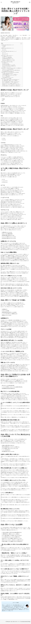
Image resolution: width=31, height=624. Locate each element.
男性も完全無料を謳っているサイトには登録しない (10, 74)
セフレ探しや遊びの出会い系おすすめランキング (9, 51)
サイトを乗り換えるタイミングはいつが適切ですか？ (10, 82)
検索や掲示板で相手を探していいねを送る (9, 312)
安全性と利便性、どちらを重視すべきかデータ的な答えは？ (12, 541)
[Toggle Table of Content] (21, 43)
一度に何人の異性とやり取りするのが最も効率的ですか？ (11, 79)
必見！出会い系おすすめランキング (15, 2)
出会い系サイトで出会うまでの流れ (7, 61)
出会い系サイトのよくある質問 (6, 78)
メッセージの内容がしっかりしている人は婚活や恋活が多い (11, 70)
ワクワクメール (5, 54)
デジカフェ (5, 50)
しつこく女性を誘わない (6, 76)
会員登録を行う (4, 309)
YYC (3, 100)
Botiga (29, 621)
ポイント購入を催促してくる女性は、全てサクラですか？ (11, 81)
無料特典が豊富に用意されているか (8, 58)
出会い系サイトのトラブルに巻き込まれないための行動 (10, 72)
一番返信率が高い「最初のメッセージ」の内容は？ (10, 80)
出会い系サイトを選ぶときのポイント (7, 55)
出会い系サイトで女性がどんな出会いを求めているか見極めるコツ (12, 68)
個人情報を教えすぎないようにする (8, 77)
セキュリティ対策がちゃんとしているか (9, 59)
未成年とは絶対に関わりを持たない (8, 73)
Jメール (4, 52)
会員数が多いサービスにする (7, 56)
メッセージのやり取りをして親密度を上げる (9, 313)
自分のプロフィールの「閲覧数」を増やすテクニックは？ (11, 83)
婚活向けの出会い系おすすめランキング (8, 48)
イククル (4, 49)
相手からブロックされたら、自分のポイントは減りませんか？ (12, 84)
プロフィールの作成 (5, 310)
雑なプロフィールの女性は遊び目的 (8, 69)
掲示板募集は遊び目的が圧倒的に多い (8, 71)
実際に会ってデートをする (6, 315)
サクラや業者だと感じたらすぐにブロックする (9, 75)
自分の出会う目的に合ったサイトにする (9, 60)
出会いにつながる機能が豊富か (7, 57)
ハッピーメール (5, 53)
